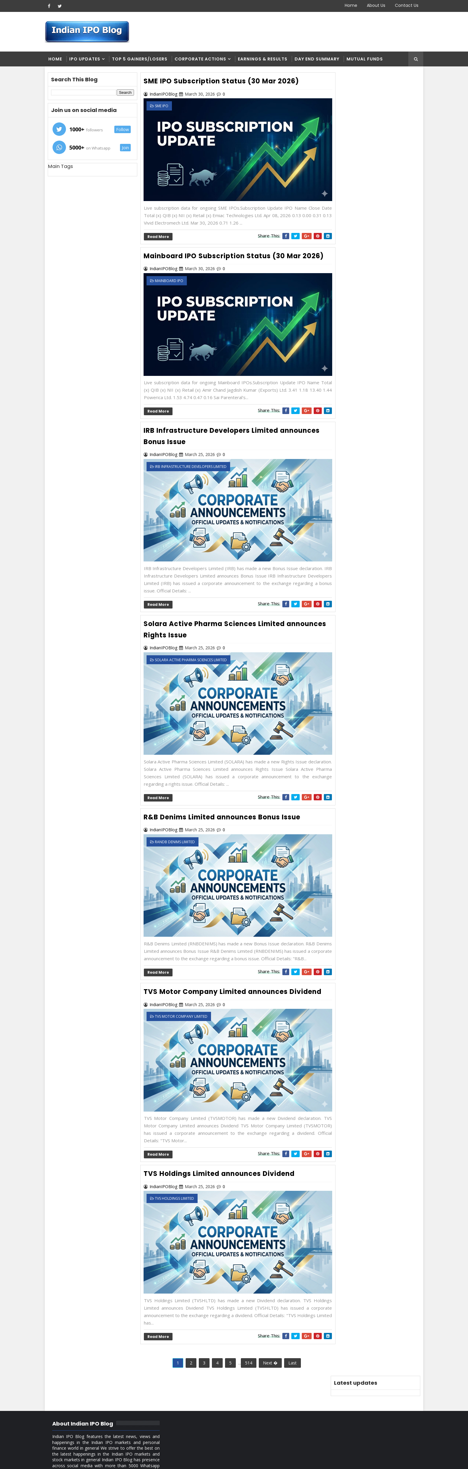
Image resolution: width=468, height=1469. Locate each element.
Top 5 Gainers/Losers (142, 60)
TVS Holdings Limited (177, 1181)
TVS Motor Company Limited (184, 1006)
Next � (266, 1338)
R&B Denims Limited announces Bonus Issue (224, 797)
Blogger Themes (149, 1460)
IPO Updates (87, 60)
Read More (160, 229)
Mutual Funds (367, 60)
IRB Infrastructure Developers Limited (193, 462)
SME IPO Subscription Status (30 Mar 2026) (224, 81)
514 (244, 1338)
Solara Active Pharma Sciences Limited (194, 647)
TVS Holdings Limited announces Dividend (221, 1156)
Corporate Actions (203, 60)
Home (348, 5)
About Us (373, 5)
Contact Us (404, 5)
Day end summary (319, 60)
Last (288, 1338)
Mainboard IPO (172, 284)
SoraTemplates (85, 1460)
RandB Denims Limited (178, 821)
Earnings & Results (265, 60)
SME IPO (164, 106)
